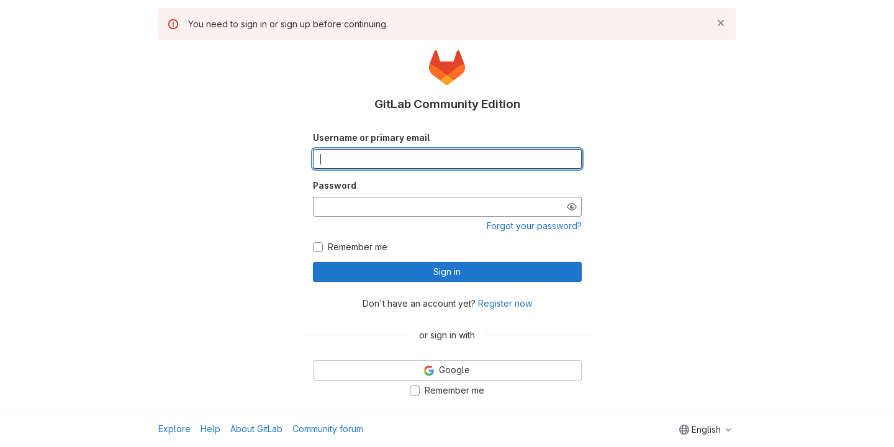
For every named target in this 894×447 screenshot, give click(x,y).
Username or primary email (371, 137)
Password (334, 185)
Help (210, 428)
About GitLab (256, 428)
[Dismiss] (720, 23)
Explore (174, 428)
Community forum (327, 428)
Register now (505, 303)
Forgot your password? (534, 225)
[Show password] (572, 207)
